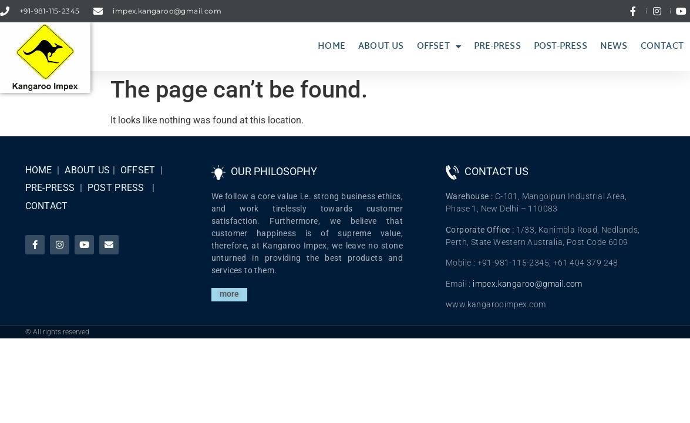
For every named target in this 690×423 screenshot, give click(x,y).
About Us (381, 47)
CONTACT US (497, 171)
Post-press (560, 47)
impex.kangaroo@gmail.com (528, 283)
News (614, 47)
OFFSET (138, 170)
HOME (38, 170)
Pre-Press (497, 47)
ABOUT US (87, 170)
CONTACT (46, 206)
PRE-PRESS (50, 187)
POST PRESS (115, 187)
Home (331, 47)
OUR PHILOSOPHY (274, 171)
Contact (662, 47)
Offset (439, 46)
